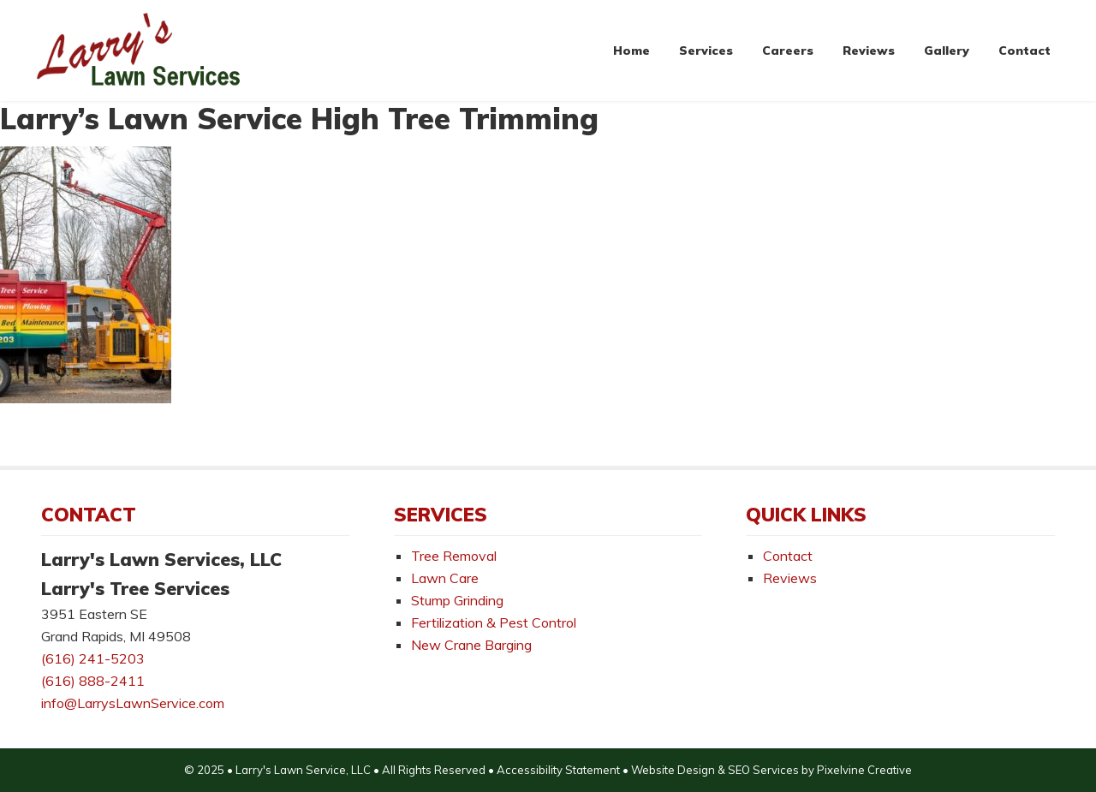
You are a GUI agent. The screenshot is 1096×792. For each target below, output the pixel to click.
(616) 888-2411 (93, 680)
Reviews (790, 578)
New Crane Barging (471, 644)
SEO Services (763, 770)
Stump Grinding (457, 600)
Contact (788, 555)
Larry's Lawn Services (140, 50)
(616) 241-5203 (93, 658)
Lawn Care (445, 578)
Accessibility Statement (558, 770)
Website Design (673, 770)
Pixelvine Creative (864, 770)
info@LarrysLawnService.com (132, 703)
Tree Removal (454, 555)
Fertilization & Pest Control (493, 622)
